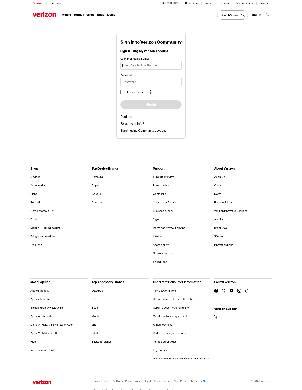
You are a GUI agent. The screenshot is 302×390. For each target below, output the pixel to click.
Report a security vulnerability (171, 307)
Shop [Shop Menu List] (100, 14)
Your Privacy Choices (189, 381)
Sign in (151, 105)
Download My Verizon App (169, 227)
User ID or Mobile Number (135, 58)
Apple (95, 185)
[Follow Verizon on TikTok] (247, 291)
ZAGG (95, 299)
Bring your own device (43, 236)
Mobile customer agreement (170, 316)
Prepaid (35, 202)
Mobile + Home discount (45, 227)
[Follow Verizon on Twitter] (224, 290)
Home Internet (84, 14)
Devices (35, 176)
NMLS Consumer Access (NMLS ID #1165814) (181, 358)
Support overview (163, 176)
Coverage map (244, 3)
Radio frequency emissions (169, 333)
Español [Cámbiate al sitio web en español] (264, 3)
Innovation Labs (223, 244)
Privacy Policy (102, 381)
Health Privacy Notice (158, 381)
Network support (163, 253)
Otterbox (97, 290)
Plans (33, 193)
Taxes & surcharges (165, 341)
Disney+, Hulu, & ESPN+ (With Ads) (51, 324)
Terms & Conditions (165, 290)
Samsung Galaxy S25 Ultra (46, 307)
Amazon (97, 202)
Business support (163, 210)
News (217, 193)
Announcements (163, 324)
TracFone (36, 244)
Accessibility (161, 244)
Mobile (66, 14)
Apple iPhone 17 (39, 290)
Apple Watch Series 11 (43, 333)
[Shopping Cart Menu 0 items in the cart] (267, 14)
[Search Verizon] (232, 15)
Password (126, 75)
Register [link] (126, 116)
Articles (219, 219)
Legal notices (161, 350)
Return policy (161, 185)
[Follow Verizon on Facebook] (216, 290)
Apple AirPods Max (42, 316)
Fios (33, 341)
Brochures (220, 227)
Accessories (38, 185)
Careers (219, 185)
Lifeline (157, 236)
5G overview (221, 236)
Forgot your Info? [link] (132, 123)
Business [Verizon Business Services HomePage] (55, 3)
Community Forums (165, 202)
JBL (94, 324)
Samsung (97, 176)
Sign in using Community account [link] (143, 130)
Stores (225, 3)
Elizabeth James (102, 341)
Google (96, 193)
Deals (34, 219)
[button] (150, 92)
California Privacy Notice (127, 381)
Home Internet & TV (42, 210)
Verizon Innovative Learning (231, 210)
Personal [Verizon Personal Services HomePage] (37, 3)
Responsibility (223, 202)
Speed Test (160, 261)
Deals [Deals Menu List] (111, 14)
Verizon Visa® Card (42, 350)
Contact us (191, 3)
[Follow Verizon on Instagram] (239, 290)
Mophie (96, 316)
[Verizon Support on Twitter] (216, 317)
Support (209, 3)
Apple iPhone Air (40, 299)
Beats (95, 307)
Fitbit (95, 333)
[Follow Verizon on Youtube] (231, 290)
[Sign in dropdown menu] (256, 14)
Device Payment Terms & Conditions (174, 299)
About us (219, 176)
